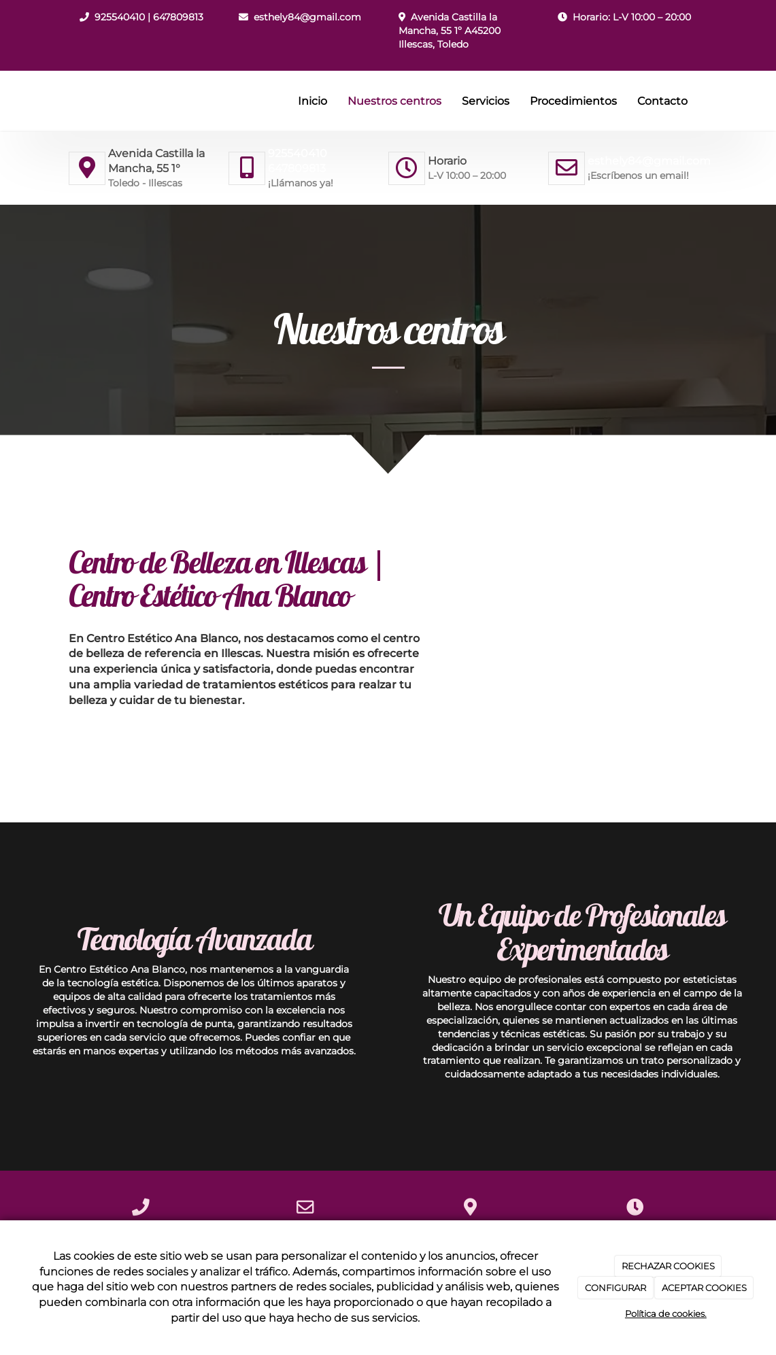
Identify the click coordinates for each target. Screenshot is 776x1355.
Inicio (312, 101)
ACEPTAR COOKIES (704, 1287)
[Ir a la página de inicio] (65, 101)
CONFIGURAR (615, 1287)
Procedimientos (573, 101)
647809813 (178, 17)
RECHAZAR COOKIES (668, 1265)
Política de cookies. (666, 1313)
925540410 (120, 17)
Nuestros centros (394, 101)
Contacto (662, 101)
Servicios (485, 101)
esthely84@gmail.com (307, 17)
